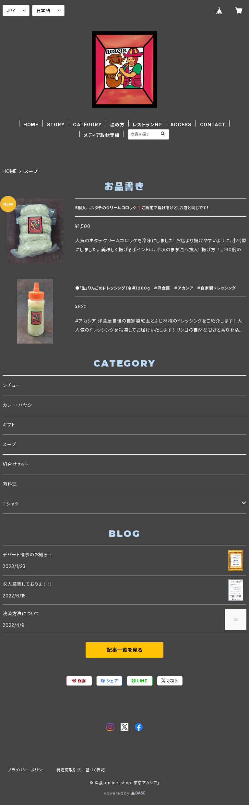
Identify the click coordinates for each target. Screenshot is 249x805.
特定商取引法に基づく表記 (80, 769)
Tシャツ (11, 503)
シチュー (11, 385)
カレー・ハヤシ (17, 405)
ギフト (9, 424)
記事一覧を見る (124, 650)
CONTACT (213, 124)
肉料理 (10, 484)
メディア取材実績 (101, 135)
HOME (31, 124)
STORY (56, 124)
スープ (9, 444)
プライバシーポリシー (27, 769)
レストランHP (147, 124)
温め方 (117, 124)
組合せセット (16, 464)
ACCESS (181, 124)
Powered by (124, 793)
